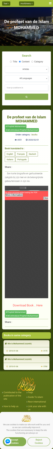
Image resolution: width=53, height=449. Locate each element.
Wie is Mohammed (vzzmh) (18, 343)
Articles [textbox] (25, 69)
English (10, 154)
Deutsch (32, 154)
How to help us (11, 406)
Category (37, 61)
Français (21, 154)
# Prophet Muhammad (16, 126)
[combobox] (26, 69)
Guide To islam (35, 397)
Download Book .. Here (28, 305)
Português (22, 159)
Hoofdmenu (26, 3)
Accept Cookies (14, 441)
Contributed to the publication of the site (12, 395)
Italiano (10, 159)
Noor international (37, 401)
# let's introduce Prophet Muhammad (22, 130)
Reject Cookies (39, 441)
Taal (6, 3)
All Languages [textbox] (26, 78)
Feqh (30, 392)
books (34, 134)
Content (24, 61)
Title (13, 61)
